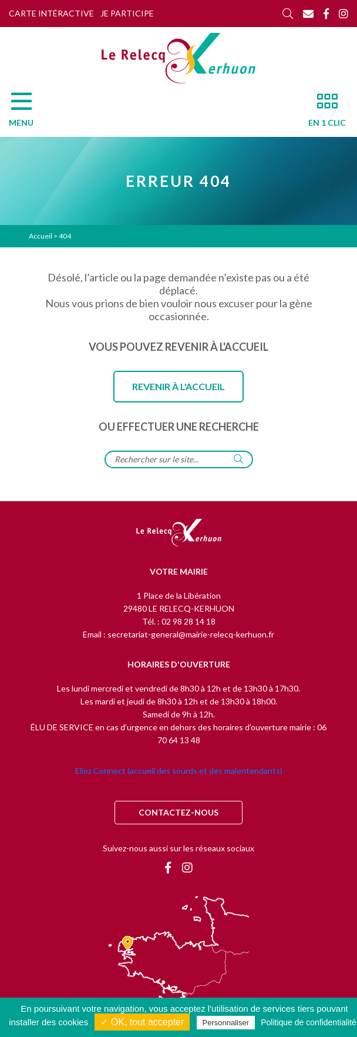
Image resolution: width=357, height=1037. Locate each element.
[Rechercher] (287, 13)
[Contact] (308, 13)
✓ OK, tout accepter (142, 1022)
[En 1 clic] (322, 112)
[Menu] (27, 112)
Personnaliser (226, 1022)
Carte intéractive (51, 13)
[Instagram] (343, 13)
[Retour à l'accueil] (178, 533)
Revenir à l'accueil (178, 386)
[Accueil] (178, 58)
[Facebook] (326, 13)
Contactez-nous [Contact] (178, 812)
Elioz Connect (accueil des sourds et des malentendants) (178, 771)
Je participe (127, 13)
